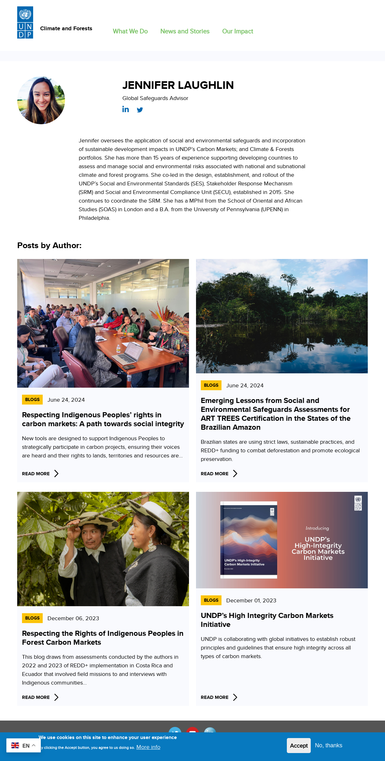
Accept (299, 746)
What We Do (130, 31)
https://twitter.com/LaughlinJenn (140, 109)
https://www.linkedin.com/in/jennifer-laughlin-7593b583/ (125, 108)
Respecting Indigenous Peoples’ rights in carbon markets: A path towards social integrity (103, 419)
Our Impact (237, 31)
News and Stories (184, 31)
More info (148, 747)
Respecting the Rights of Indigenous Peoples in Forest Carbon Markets (103, 638)
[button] (130, 30)
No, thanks (328, 745)
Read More (36, 473)
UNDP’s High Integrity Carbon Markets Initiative (267, 620)
